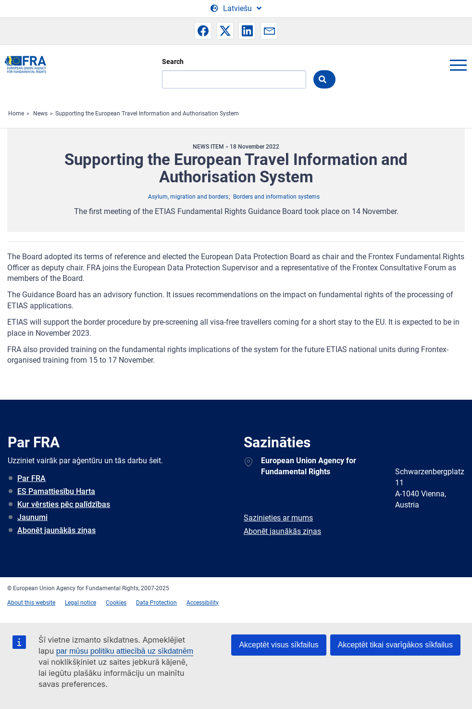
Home (16, 113)
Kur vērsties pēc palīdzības (63, 504)
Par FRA (31, 478)
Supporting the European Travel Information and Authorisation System (147, 113)
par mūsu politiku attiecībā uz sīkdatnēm (124, 651)
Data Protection (156, 602)
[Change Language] (236, 8)
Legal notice (80, 602)
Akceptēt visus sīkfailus (278, 645)
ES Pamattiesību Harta (56, 491)
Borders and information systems (276, 196)
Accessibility (202, 602)
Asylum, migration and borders (188, 196)
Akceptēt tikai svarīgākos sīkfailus (395, 645)
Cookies (116, 602)
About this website (31, 602)
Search (173, 61)
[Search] (234, 79)
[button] (202, 30)
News (40, 113)
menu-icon (458, 65)
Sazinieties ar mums (278, 517)
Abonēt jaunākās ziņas (56, 530)
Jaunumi (32, 517)
